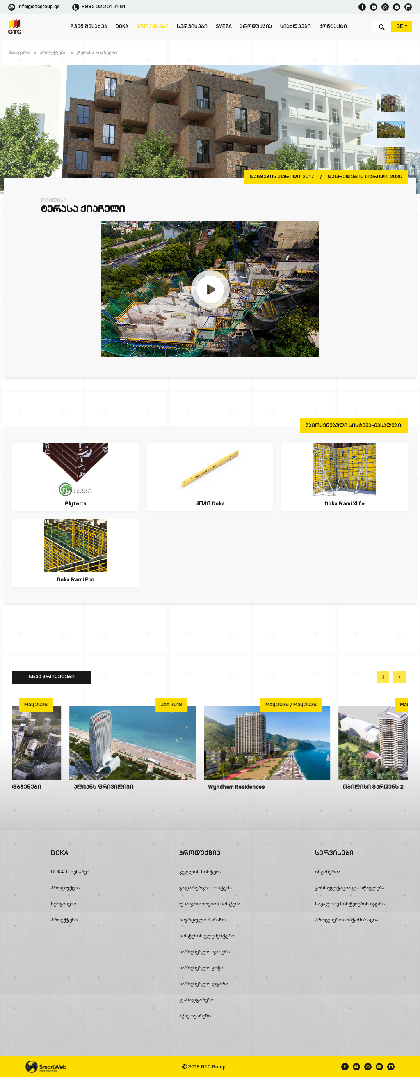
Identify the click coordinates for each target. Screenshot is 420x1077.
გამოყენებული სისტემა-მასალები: (354, 425)
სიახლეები (295, 26)
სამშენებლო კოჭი (201, 967)
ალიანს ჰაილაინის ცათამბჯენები (67, 787)
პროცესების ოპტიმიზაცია (346, 919)
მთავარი (19, 52)
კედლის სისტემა (200, 871)
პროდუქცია (256, 26)
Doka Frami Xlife (344, 504)
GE (401, 26)
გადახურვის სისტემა (205, 887)
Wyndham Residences (313, 787)
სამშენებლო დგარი (203, 984)
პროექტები (153, 26)
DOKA (122, 26)
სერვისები (192, 26)
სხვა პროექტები (52, 677)
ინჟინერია (327, 871)
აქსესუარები (195, 1016)
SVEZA (224, 26)
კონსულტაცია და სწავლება (349, 887)
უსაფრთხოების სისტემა (209, 903)
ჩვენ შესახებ (89, 26)
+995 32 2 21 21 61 (98, 7)
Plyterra (75, 504)
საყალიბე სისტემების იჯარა (350, 903)
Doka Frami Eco (75, 580)
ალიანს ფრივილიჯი (181, 787)
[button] (383, 677)
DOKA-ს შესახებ (70, 871)
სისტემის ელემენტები (206, 935)
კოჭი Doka (210, 504)
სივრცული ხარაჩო (202, 919)
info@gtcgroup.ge (34, 7)
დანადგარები (196, 1000)
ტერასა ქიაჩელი (97, 52)
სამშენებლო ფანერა (204, 951)
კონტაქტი (333, 26)
